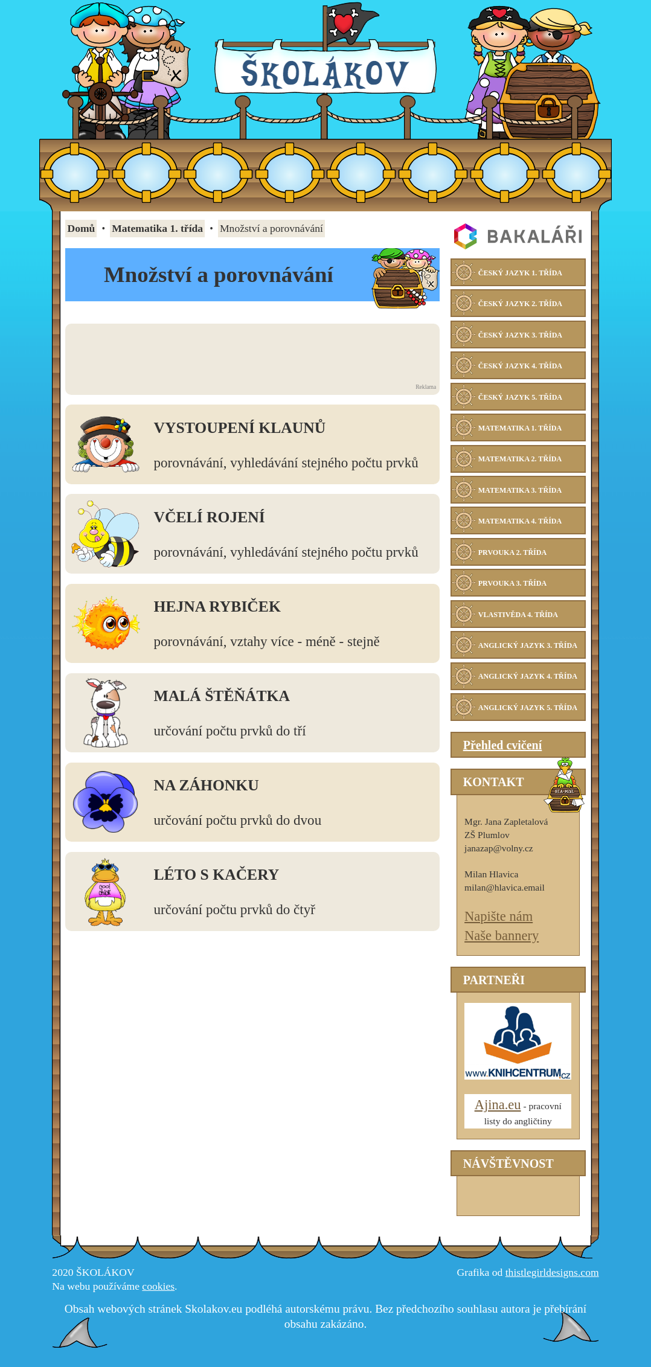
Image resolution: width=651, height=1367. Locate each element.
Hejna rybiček (217, 606)
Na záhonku (206, 785)
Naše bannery (501, 946)
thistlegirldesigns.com (552, 1283)
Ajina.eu (498, 1115)
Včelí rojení (209, 517)
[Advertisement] (250, 353)
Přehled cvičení (502, 756)
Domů (81, 228)
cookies (158, 1297)
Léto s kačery (217, 874)
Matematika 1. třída (157, 228)
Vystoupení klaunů (240, 428)
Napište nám (498, 927)
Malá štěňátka (222, 696)
